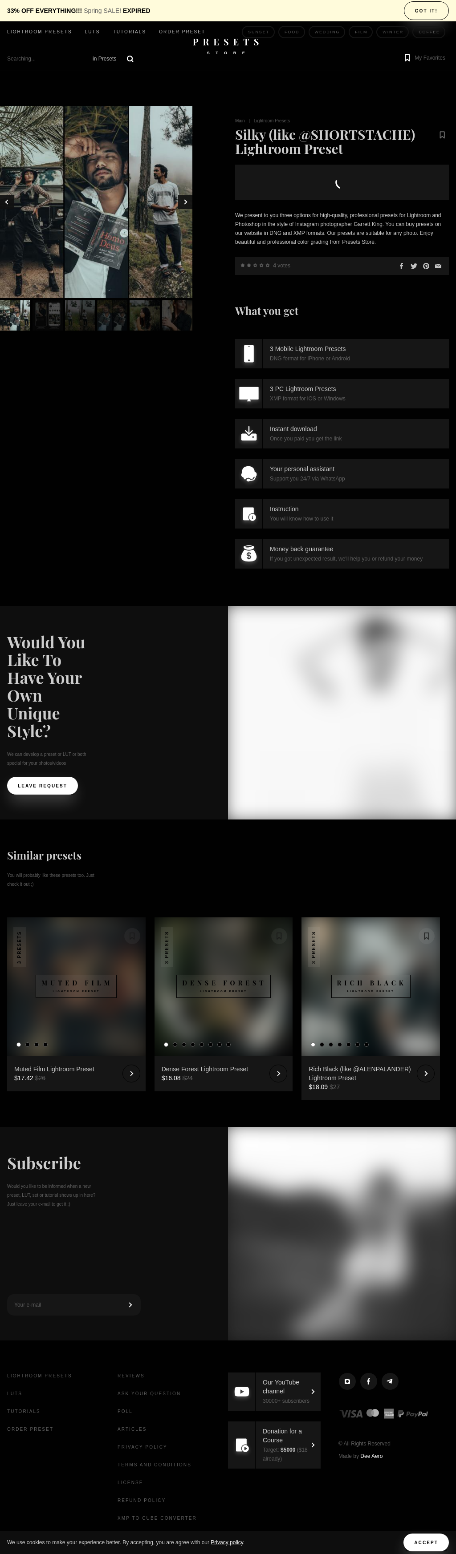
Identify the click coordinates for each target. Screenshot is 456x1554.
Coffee (429, 32)
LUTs (92, 31)
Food (292, 32)
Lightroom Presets (272, 120)
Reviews (131, 1375)
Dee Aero (371, 1456)
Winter (393, 32)
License (130, 1482)
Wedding (327, 32)
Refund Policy (142, 1500)
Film (361, 32)
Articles (132, 1429)
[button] (423, 58)
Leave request (42, 785)
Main (240, 120)
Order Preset (182, 31)
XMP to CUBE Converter (157, 1518)
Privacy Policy (142, 1447)
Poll (125, 1411)
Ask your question (149, 1393)
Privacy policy (227, 1542)
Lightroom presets (39, 31)
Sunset (258, 32)
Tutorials (129, 31)
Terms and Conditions (154, 1464)
